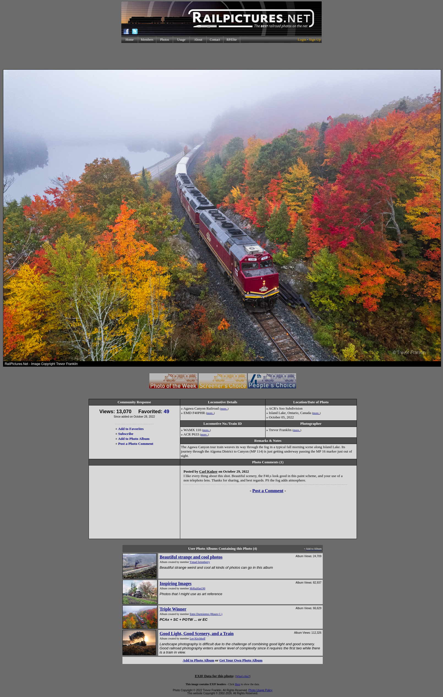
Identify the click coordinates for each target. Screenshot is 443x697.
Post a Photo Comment (135, 444)
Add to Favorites (131, 429)
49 (166, 411)
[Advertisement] (221, 56)
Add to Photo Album (134, 439)
